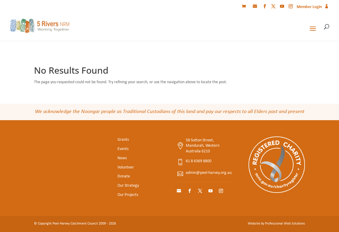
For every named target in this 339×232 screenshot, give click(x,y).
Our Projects (127, 195)
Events (123, 149)
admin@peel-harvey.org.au (209, 173)
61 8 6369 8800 (198, 161)
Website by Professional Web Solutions (276, 223)
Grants (123, 139)
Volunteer (125, 167)
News (122, 158)
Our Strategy (128, 185)
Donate (123, 176)
